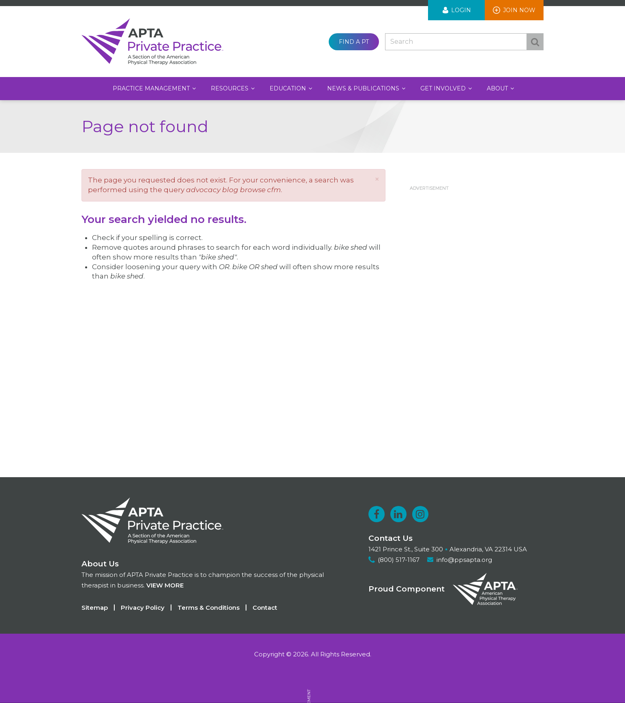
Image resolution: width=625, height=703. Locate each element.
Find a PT (354, 41)
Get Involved (443, 88)
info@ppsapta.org (464, 560)
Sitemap (94, 607)
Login (461, 10)
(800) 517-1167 (399, 560)
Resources (230, 88)
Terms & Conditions (209, 607)
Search (535, 41)
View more (165, 585)
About (498, 88)
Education (289, 88)
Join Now (519, 10)
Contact (265, 607)
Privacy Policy (143, 607)
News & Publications (364, 88)
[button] (377, 179)
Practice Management (152, 88)
